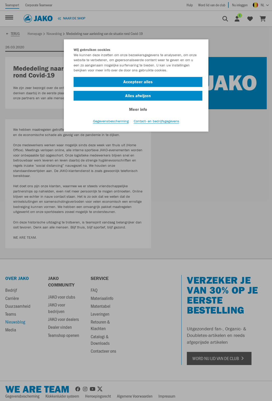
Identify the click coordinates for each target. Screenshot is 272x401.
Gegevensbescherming (111, 121)
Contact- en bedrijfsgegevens (156, 121)
